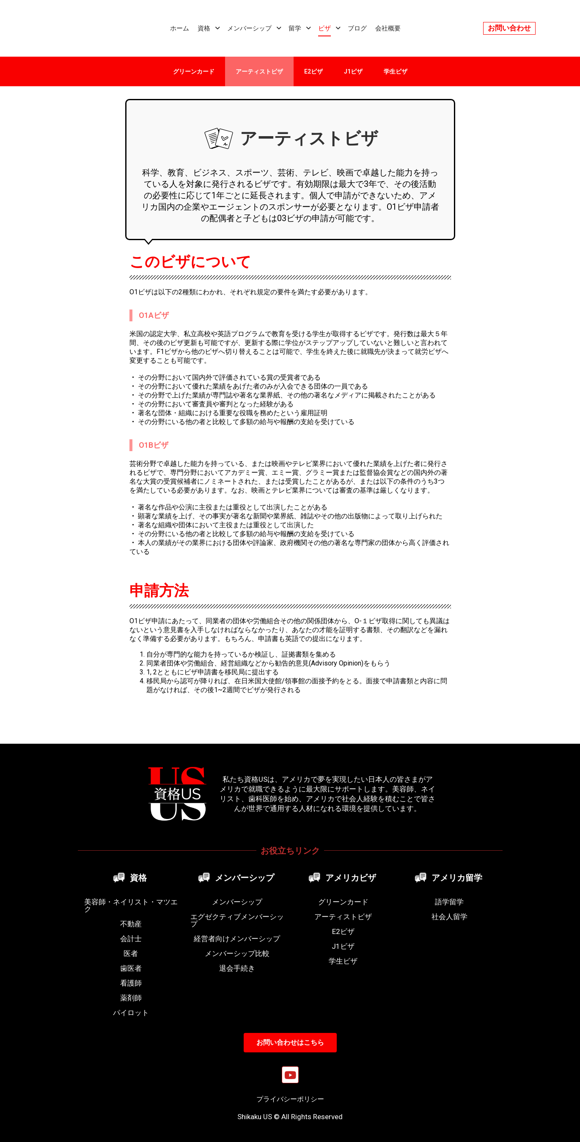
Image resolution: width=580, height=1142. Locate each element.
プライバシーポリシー (290, 1099)
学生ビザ (395, 71)
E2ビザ (313, 71)
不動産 (131, 924)
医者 (131, 953)
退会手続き (237, 968)
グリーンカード (193, 71)
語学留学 (449, 902)
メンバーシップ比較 (237, 953)
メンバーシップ (237, 902)
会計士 (131, 938)
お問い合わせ (509, 28)
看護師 (131, 983)
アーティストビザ (259, 71)
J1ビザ (353, 71)
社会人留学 (449, 916)
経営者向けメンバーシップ (237, 938)
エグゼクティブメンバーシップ (237, 920)
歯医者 (131, 968)
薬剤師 (131, 998)
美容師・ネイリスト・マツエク (131, 905)
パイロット (131, 1012)
